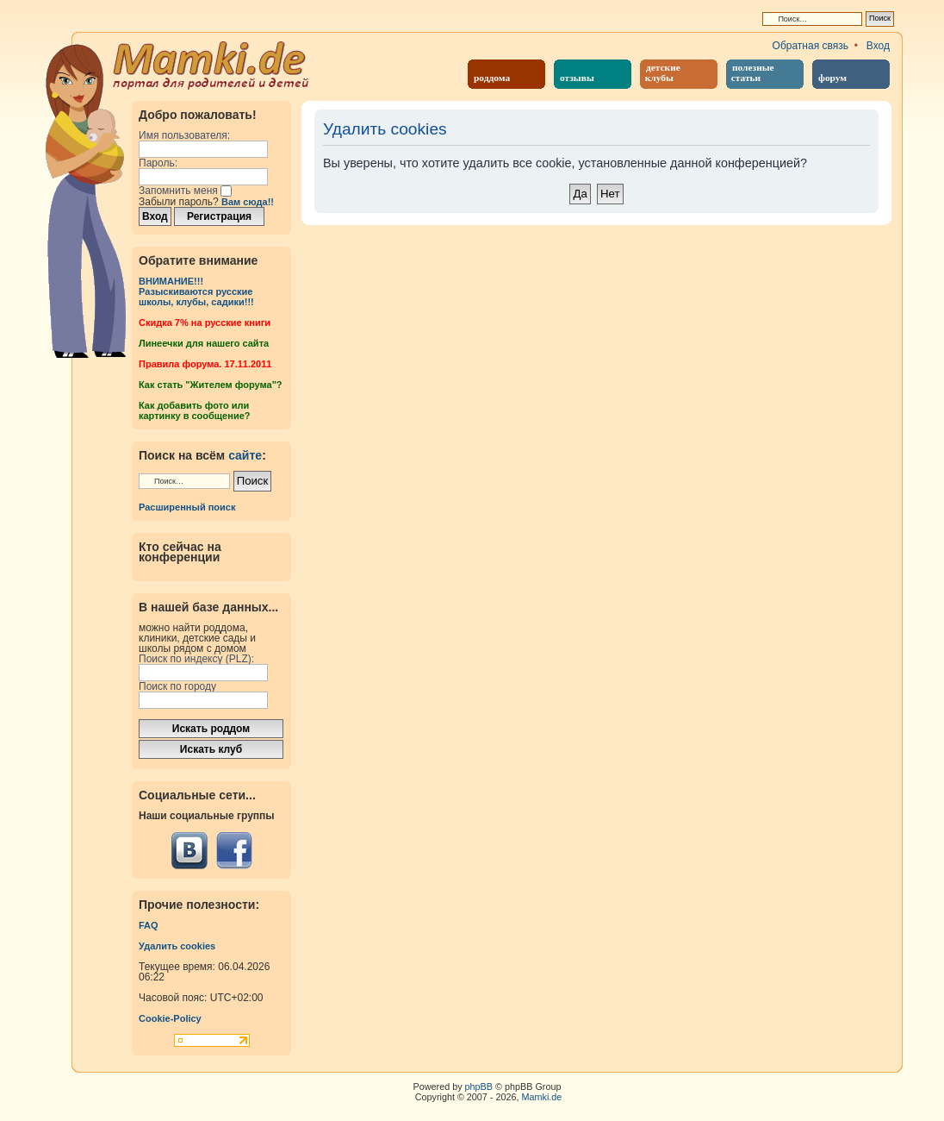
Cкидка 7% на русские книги (204, 322)
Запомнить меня (185, 191)
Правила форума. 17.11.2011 (205, 364)
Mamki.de (542, 1097)
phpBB (479, 1086)
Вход (878, 46)
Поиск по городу (177, 686)
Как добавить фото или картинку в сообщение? (194, 410)
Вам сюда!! (247, 202)
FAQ (148, 925)
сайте (245, 455)
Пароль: (158, 163)
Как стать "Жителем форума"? (211, 384)
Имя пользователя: (184, 135)
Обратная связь (810, 46)
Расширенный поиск (187, 507)
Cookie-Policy (170, 1018)
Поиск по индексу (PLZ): (196, 659)
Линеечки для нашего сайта (204, 343)
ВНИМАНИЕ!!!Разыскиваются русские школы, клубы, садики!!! (196, 291)
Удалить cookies (177, 946)
